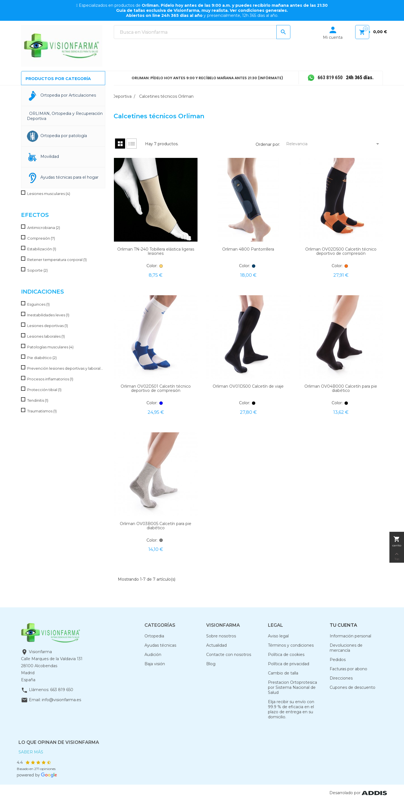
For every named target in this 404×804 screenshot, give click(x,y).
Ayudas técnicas (160, 645)
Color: (151, 265)
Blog (210, 663)
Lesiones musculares (48, 193)
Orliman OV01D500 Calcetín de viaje (248, 386)
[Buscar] (202, 32)
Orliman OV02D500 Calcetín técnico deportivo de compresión (341, 251)
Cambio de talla (283, 673)
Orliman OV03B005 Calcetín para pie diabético (155, 525)
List (132, 143)
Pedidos (338, 659)
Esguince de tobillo (46, 183)
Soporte (37, 270)
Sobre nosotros (221, 636)
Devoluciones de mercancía (346, 648)
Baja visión (154, 663)
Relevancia (333, 143)
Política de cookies (286, 654)
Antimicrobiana (43, 227)
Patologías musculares (50, 347)
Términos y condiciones (291, 645)
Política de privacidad (288, 663)
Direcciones (341, 678)
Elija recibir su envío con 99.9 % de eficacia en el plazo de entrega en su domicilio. (291, 709)
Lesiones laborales (46, 336)
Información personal (350, 636)
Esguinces (38, 304)
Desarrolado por (358, 792)
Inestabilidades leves (48, 315)
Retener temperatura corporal (57, 259)
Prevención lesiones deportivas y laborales (65, 368)
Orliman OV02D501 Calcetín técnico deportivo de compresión (156, 388)
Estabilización (41, 249)
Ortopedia (154, 636)
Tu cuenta (343, 625)
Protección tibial (44, 389)
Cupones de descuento (352, 687)
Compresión (41, 238)
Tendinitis (37, 400)
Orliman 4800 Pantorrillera (248, 249)
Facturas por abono (348, 668)
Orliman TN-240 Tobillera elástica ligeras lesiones (155, 251)
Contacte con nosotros (228, 654)
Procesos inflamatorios (50, 379)
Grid (120, 143)
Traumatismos (42, 411)
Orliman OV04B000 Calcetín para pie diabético (340, 388)
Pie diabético (42, 357)
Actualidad (216, 645)
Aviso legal (278, 636)
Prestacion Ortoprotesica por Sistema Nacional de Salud (292, 687)
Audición (152, 654)
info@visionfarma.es (61, 699)
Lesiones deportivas (47, 325)
